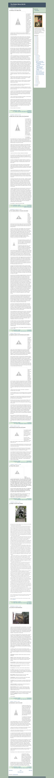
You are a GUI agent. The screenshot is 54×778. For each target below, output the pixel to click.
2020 (36, 42)
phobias (26, 499)
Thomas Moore (29, 423)
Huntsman (26, 767)
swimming (29, 767)
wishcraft (30, 603)
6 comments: (29, 601)
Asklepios (16, 111)
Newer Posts (10, 770)
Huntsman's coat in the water (16, 702)
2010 (36, 54)
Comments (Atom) (15, 774)
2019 (36, 43)
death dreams (20, 767)
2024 (36, 37)
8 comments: (29, 110)
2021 (36, 41)
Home (20, 770)
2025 (36, 36)
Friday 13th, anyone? (14, 465)
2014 (36, 49)
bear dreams (19, 111)
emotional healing (28, 111)
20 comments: (29, 498)
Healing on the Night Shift (15, 10)
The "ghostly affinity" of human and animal (19, 210)
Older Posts (30, 770)
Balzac (14, 602)
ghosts (17, 423)
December (37, 55)
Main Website (37, 10)
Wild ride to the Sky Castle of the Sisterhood (19, 116)
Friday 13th (23, 499)
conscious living (19, 499)
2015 (36, 48)
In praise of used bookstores (16, 607)
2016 (36, 47)
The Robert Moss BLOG (18, 4)
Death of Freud (20, 602)
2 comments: (29, 422)
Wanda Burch (29, 112)
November (37, 56)
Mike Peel (14, 599)
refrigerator (25, 423)
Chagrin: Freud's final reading (16, 503)
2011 (36, 53)
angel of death (16, 767)
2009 (36, 84)
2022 (36, 40)
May (36, 78)
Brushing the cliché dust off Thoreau (18, 427)
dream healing (24, 111)
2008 (36, 85)
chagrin (17, 602)
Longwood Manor (20, 423)
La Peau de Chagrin (25, 602)
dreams (24, 767)
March (37, 80)
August (37, 60)
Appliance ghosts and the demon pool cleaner (19, 334)
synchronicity (29, 499)
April (36, 79)
